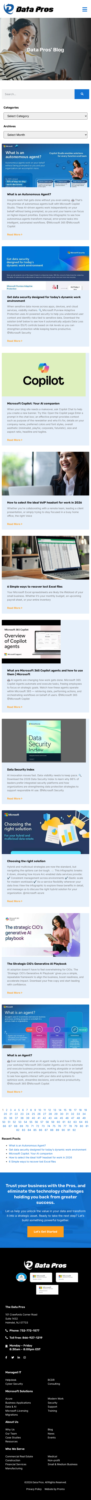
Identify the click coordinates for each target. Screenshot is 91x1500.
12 (49, 1109)
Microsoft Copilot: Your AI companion (33, 403)
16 (70, 1109)
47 (72, 1117)
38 (22, 1117)
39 (27, 1117)
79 (75, 1125)
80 (81, 1125)
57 (41, 1121)
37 (16, 1117)
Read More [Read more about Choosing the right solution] (14, 901)
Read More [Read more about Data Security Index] (14, 798)
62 (69, 1121)
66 (4, 1125)
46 (67, 1117)
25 (33, 1113)
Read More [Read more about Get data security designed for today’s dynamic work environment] (14, 340)
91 (68, 1129)
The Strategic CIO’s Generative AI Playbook (37, 963)
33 (78, 1113)
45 (61, 1117)
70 (27, 1125)
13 (54, 1109)
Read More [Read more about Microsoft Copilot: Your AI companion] (14, 439)
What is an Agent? (19, 1055)
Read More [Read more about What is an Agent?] (14, 1091)
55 (30, 1121)
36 (10, 1117)
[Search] (82, 94)
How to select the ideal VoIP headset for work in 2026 (44, 502)
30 (61, 1113)
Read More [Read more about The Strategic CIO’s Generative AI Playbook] (14, 992)
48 (78, 1117)
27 (44, 1113)
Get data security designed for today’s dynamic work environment (47, 1149)
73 (43, 1125)
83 (23, 1129)
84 (29, 1129)
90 (63, 1129)
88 (51, 1129)
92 (74, 1129)
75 (54, 1125)
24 (27, 1113)
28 (50, 1113)
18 (80, 1109)
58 (47, 1121)
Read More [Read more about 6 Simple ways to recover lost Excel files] (14, 607)
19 (85, 1109)
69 (21, 1125)
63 (75, 1121)
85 (34, 1129)
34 (84, 1113)
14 (60, 1109)
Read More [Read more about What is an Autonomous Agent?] (14, 234)
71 (32, 1125)
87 (46, 1129)
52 (14, 1121)
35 (5, 1117)
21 (10, 1113)
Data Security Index (20, 769)
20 (5, 1113)
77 (64, 1125)
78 (70, 1125)
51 (9, 1121)
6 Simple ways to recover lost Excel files (35, 586)
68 (15, 1125)
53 (19, 1121)
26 (39, 1113)
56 (36, 1121)
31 (67, 1113)
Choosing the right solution (26, 861)
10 (39, 1109)
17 (75, 1109)
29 (56, 1113)
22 (16, 1113)
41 (39, 1117)
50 (3, 1121)
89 (57, 1129)
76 (59, 1125)
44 (55, 1117)
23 (22, 1113)
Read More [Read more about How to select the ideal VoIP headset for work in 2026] (14, 523)
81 (87, 1125)
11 (45, 1109)
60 (58, 1121)
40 (33, 1117)
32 (72, 1113)
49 (84, 1117)
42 (44, 1117)
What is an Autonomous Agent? (29, 194)
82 (17, 1129)
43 (50, 1117)
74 (48, 1125)
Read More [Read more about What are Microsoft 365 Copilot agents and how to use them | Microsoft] (14, 706)
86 (40, 1129)
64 (80, 1121)
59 (52, 1121)
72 (37, 1125)
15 (65, 1109)
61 (64, 1121)
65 (86, 1121)
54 (25, 1121)
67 (10, 1125)
